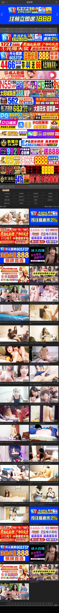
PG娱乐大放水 (21, 200)
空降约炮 (7, 196)
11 (38, 603)
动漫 (36, 31)
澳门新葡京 (21, 193)
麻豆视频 (50, 193)
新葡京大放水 (7, 203)
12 (41, 603)
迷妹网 (29, 2)
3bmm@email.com (52, 186)
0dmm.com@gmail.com (9, 187)
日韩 (50, 28)
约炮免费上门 (21, 196)
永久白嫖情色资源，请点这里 (21, 186)
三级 (21, 31)
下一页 (46, 603)
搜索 (50, 31)
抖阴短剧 (21, 203)
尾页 (51, 603)
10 (34, 603)
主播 (36, 28)
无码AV (35, 203)
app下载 (5, 2)
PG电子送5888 (7, 193)
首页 (7, 28)
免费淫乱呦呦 (7, 200)
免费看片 (36, 200)
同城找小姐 (35, 196)
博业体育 (50, 196)
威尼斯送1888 (50, 200)
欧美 (7, 31)
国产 (21, 28)
